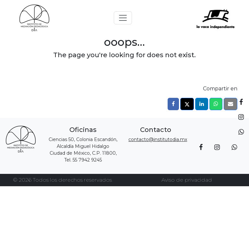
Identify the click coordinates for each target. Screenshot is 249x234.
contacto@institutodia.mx (157, 139)
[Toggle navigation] (123, 17)
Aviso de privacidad (186, 180)
